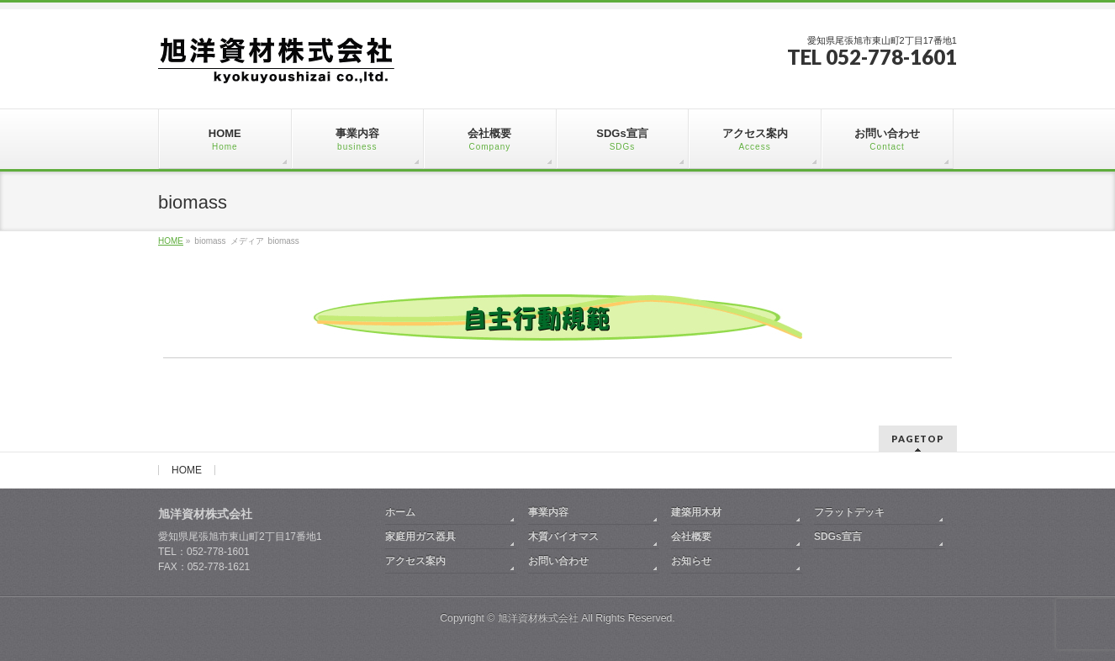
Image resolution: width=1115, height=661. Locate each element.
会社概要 (691, 536)
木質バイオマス (563, 536)
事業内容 (548, 512)
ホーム (400, 512)
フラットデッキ (849, 512)
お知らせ (691, 561)
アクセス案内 (415, 561)
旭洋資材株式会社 (538, 618)
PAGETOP (917, 438)
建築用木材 (696, 512)
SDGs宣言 (838, 536)
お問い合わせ (558, 561)
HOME (187, 470)
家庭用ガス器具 (420, 536)
